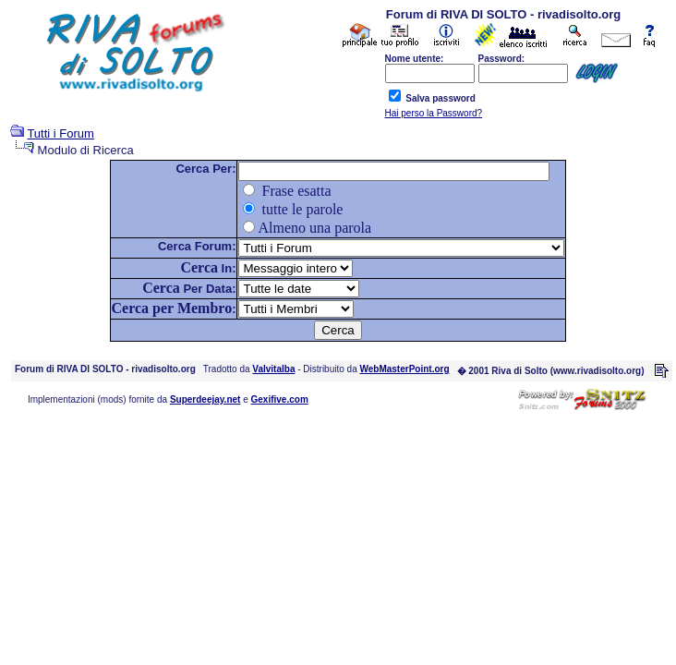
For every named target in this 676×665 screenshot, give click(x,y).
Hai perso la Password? (434, 113)
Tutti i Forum (60, 133)
